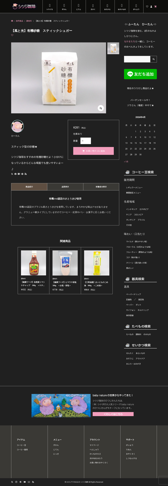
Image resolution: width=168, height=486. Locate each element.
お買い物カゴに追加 (95, 151)
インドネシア (131, 209)
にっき (56, 454)
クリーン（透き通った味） (137, 263)
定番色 (129, 300)
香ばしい (129, 268)
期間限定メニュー (133, 193)
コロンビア (138, 215)
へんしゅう (94, 450)
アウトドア (140, 359)
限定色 (141, 300)
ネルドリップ (143, 310)
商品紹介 (29, 187)
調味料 (138, 334)
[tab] (29, 186)
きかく (93, 9)
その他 (129, 225)
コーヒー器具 (22, 450)
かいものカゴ (95, 454)
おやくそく (130, 454)
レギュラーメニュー (134, 188)
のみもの (147, 334)
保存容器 (129, 315)
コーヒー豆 (21, 445)
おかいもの (122, 9)
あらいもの (140, 353)
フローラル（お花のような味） (139, 247)
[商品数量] (85, 141)
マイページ (94, 445)
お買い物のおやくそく (99, 463)
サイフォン (130, 310)
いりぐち (50, 9)
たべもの (129, 334)
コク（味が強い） (133, 257)
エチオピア (144, 209)
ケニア (129, 215)
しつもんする (131, 458)
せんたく (129, 353)
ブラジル (141, 220)
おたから (107, 9)
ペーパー (129, 305)
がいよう (136, 9)
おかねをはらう (96, 458)
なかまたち (129, 41)
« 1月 (126, 162)
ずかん (64, 9)
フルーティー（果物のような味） (140, 252)
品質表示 (65, 187)
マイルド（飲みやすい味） (137, 242)
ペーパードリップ (133, 294)
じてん (78, 9)
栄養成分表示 (101, 187)
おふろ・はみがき (133, 364)
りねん (129, 450)
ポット (138, 305)
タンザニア (130, 220)
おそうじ (129, 359)
